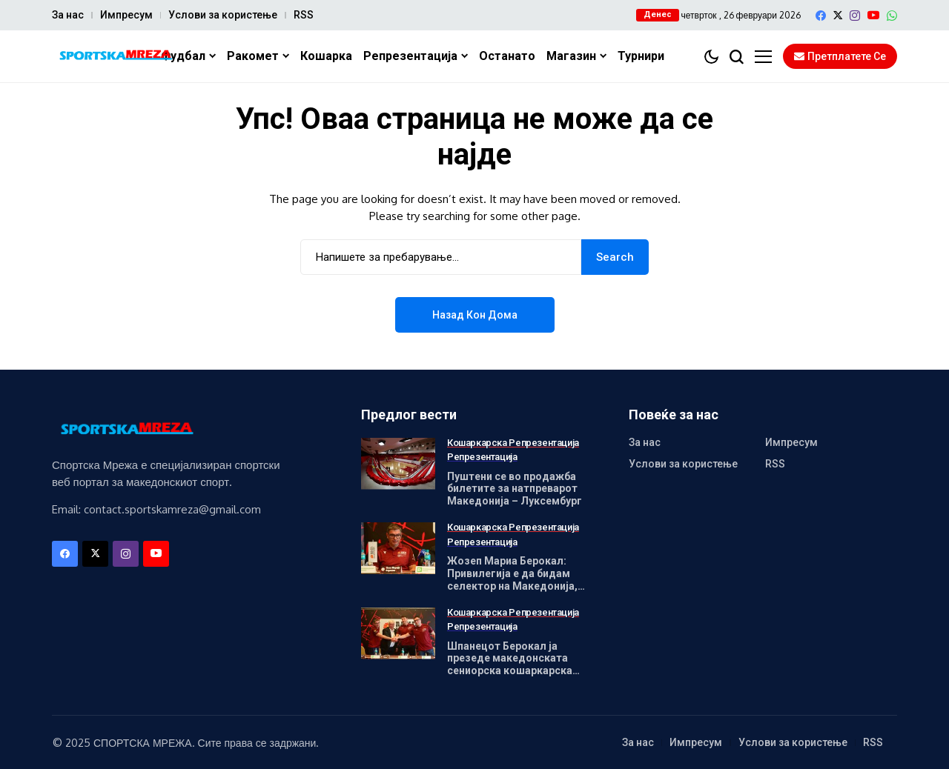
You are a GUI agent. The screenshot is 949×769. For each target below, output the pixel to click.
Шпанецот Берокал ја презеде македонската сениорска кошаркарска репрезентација (509, 664)
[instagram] (855, 15)
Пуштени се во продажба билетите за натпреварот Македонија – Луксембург (514, 488)
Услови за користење (222, 15)
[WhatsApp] (892, 15)
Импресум (126, 15)
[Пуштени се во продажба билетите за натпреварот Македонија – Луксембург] (398, 464)
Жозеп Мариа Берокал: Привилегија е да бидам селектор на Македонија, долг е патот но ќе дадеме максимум (516, 585)
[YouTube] (873, 15)
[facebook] (821, 15)
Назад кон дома (475, 315)
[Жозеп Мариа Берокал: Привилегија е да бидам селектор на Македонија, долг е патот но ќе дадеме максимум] (398, 548)
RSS (304, 15)
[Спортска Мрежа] (115, 56)
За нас (68, 15)
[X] (837, 15)
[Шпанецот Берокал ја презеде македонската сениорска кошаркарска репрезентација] (398, 633)
